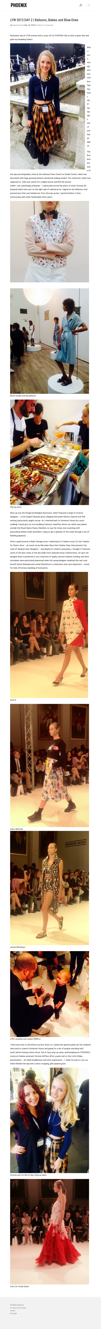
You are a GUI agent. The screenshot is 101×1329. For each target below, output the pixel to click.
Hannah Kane (17, 25)
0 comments (48, 25)
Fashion (39, 25)
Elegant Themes (47, 1325)
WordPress (63, 1325)
